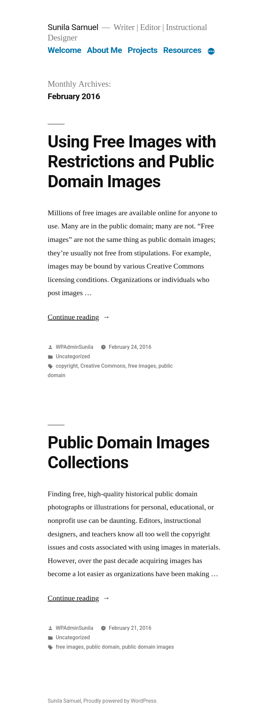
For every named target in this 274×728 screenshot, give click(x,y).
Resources (182, 50)
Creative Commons (102, 366)
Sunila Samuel (73, 27)
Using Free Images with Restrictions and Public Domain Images (132, 162)
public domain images (148, 647)
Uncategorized (73, 356)
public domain (103, 647)
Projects (142, 50)
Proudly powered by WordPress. (120, 701)
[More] (211, 52)
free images (142, 366)
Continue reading (79, 317)
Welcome (64, 50)
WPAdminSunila (74, 347)
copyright (67, 366)
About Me (104, 50)
